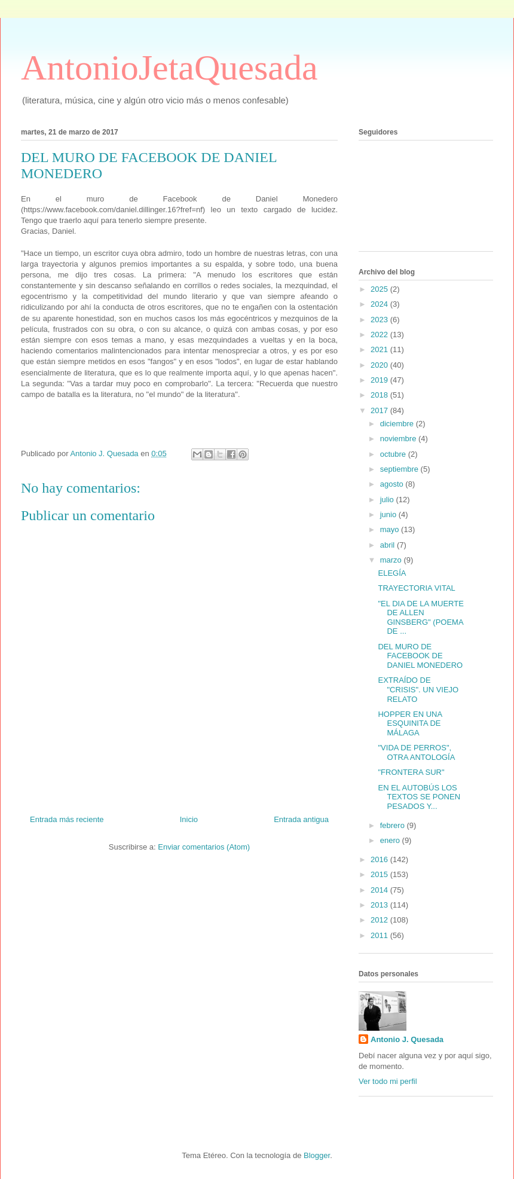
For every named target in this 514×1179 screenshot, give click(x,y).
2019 (380, 379)
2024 (380, 304)
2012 (380, 919)
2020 (380, 365)
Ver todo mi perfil (388, 1081)
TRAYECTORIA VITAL (416, 588)
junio (389, 514)
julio (388, 499)
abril (388, 544)
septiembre (400, 469)
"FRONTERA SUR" (411, 772)
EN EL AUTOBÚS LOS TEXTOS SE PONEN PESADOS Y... (419, 797)
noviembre (399, 438)
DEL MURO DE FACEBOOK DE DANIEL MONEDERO (420, 656)
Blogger (317, 1155)
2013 (380, 904)
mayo (390, 529)
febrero (393, 825)
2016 (380, 859)
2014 (380, 889)
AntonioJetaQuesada (169, 67)
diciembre (398, 423)
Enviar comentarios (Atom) (204, 846)
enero (391, 840)
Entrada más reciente (67, 819)
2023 (380, 319)
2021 (380, 349)
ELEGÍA (392, 573)
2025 (380, 289)
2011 (380, 935)
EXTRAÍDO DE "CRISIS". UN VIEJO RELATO (418, 689)
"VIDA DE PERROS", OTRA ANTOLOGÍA (416, 752)
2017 (380, 410)
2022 (380, 334)
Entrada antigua (301, 819)
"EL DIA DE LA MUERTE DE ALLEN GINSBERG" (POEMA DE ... (420, 617)
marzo (392, 559)
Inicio (189, 819)
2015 (380, 874)
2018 (380, 394)
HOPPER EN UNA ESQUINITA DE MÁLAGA (410, 723)
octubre (394, 454)
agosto (393, 483)
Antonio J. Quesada (407, 1039)
